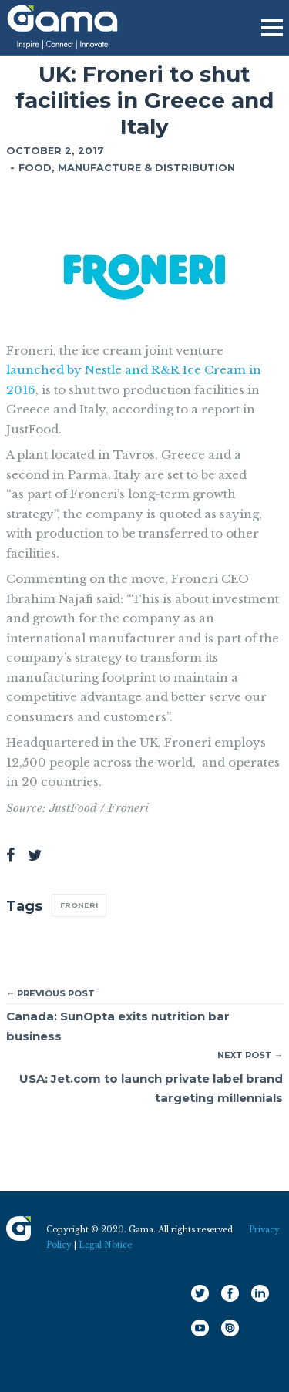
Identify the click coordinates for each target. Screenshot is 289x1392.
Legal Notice (105, 1245)
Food (35, 168)
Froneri (79, 905)
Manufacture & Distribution (146, 168)
